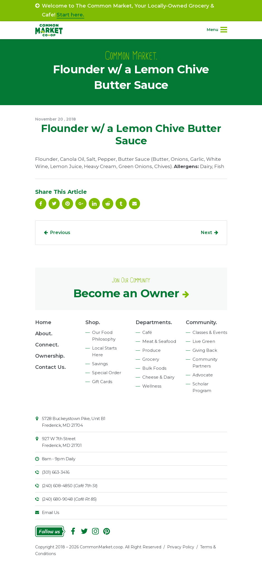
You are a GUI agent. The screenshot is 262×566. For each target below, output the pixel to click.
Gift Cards (102, 381)
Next (206, 232)
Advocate (203, 375)
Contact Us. (50, 367)
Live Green (204, 341)
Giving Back (205, 350)
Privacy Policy (180, 547)
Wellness (151, 386)
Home (43, 322)
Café (147, 332)
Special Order (106, 372)
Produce (151, 350)
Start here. (70, 15)
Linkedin (94, 203)
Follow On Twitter (54, 203)
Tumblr (121, 203)
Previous (60, 232)
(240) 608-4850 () (70, 485)
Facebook (40, 203)
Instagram (95, 531)
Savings (100, 363)
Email (134, 203)
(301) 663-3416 (55, 472)
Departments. (154, 322)
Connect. (47, 345)
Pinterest (67, 203)
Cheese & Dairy (158, 377)
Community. (201, 322)
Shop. (92, 322)
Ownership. (50, 356)
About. (43, 334)
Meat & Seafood (159, 341)
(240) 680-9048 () (69, 499)
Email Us (50, 512)
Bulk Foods (154, 368)
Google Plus (80, 203)
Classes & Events (210, 332)
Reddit (107, 203)
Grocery (150, 359)
